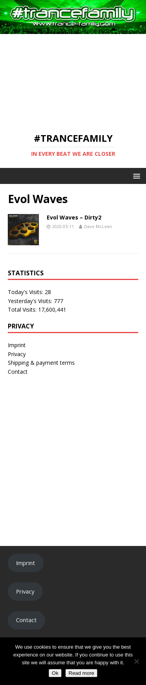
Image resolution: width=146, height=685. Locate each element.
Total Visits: (23, 309)
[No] (136, 661)
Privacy (17, 354)
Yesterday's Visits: (31, 301)
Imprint (17, 345)
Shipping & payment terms (41, 362)
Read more (81, 673)
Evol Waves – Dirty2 (74, 217)
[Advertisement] (73, 79)
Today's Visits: (26, 292)
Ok (55, 673)
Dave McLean (98, 226)
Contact (18, 371)
